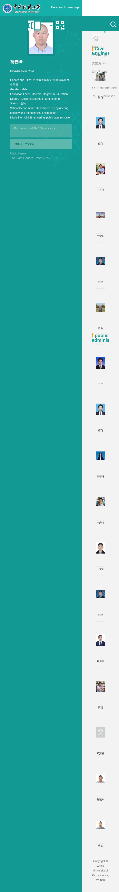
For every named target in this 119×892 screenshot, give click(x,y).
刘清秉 (100, 661)
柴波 (100, 845)
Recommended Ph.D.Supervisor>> (35, 128)
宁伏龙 (100, 568)
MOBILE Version (24, 144)
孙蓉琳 (100, 476)
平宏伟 (100, 522)
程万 (100, 328)
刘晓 (100, 282)
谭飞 (100, 143)
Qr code (49, 25)
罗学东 (100, 235)
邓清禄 (100, 753)
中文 (23, 25)
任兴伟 (100, 189)
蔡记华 (100, 799)
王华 (100, 384)
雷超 (100, 707)
